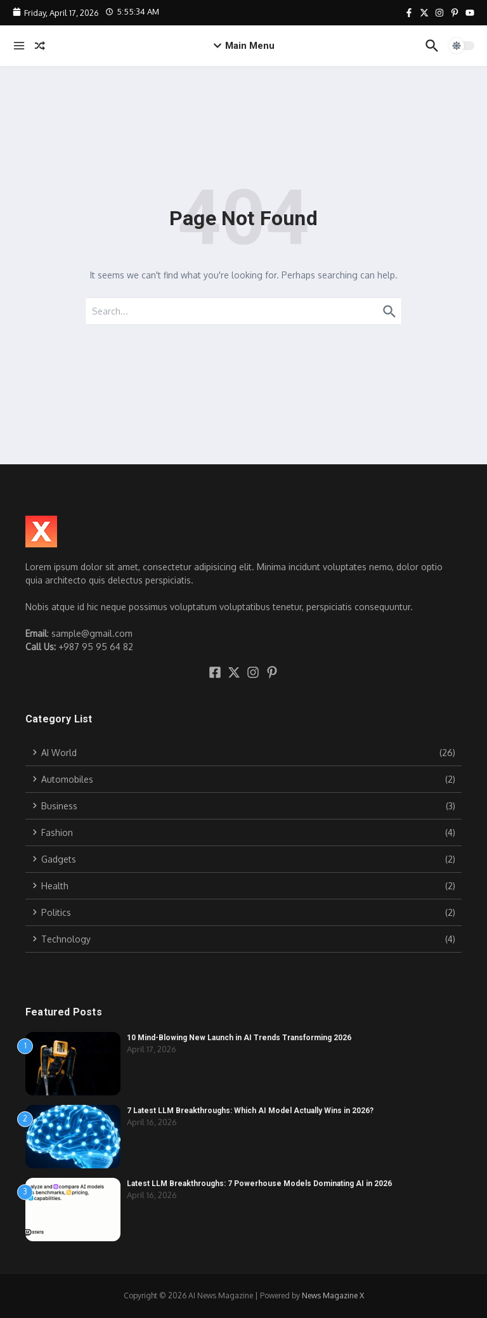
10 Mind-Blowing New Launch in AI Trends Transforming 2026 (239, 1037)
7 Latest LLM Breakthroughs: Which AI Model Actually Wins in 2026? (250, 1110)
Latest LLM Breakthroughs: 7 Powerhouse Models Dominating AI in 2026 (259, 1183)
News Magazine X (333, 1295)
